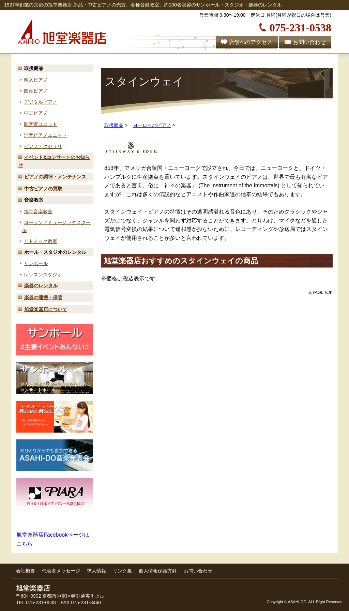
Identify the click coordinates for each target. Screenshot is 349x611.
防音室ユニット (40, 124)
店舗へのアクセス (250, 42)
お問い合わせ (309, 42)
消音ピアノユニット (45, 135)
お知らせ (54, 161)
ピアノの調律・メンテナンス (55, 176)
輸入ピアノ (36, 80)
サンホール (36, 263)
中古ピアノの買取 (43, 188)
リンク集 (123, 570)
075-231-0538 (300, 26)
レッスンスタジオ (43, 274)
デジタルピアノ (40, 102)
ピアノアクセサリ (43, 146)
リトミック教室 (40, 241)
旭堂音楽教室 (38, 211)
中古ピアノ (36, 113)
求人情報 (97, 570)
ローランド (56, 226)
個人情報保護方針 (158, 570)
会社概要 (26, 570)
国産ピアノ (36, 90)
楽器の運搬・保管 (43, 297)
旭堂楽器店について (45, 309)
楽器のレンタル (41, 285)
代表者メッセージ (61, 570)
